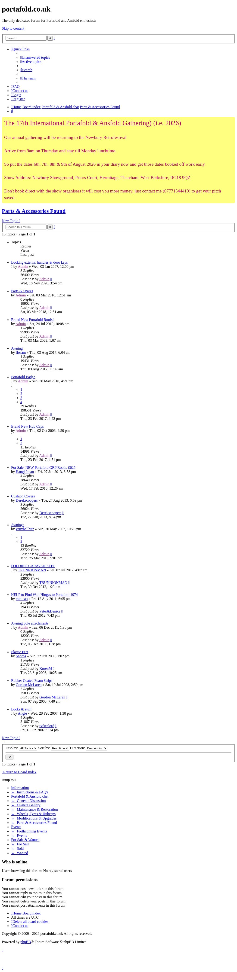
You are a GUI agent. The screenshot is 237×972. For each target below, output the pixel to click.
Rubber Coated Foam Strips (31, 681)
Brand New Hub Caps (27, 426)
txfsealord (46, 726)
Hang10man (25, 472)
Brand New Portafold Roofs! (32, 320)
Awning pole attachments (30, 623)
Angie (22, 713)
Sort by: (53, 748)
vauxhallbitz (25, 529)
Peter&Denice (49, 611)
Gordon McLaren (29, 685)
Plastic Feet (19, 652)
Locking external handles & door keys (39, 262)
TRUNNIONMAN (32, 570)
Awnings (17, 525)
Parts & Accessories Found (33, 211)
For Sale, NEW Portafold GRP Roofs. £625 (43, 467)
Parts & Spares (22, 291)
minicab (22, 599)
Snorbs (21, 656)
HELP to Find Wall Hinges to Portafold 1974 (44, 595)
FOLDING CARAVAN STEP (33, 566)
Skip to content (13, 28)
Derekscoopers (27, 500)
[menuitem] (35, 57)
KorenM (45, 668)
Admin (23, 266)
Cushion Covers (23, 496)
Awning (17, 348)
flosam (21, 352)
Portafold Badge (23, 377)
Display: (21, 748)
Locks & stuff (21, 709)
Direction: (88, 748)
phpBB (25, 942)
